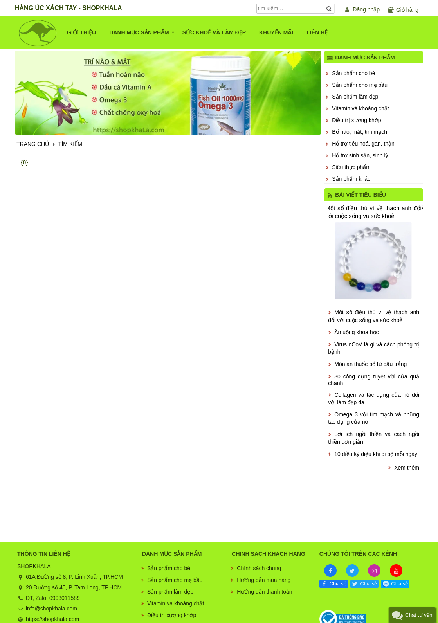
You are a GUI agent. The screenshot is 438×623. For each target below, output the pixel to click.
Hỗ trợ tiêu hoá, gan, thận (363, 143)
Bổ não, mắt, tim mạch (359, 132)
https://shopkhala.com (52, 619)
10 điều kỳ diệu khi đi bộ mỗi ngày (375, 454)
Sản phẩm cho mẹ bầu (360, 85)
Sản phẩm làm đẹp (355, 97)
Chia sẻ (338, 584)
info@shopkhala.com (51, 608)
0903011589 (64, 598)
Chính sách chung (259, 568)
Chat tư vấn (418, 615)
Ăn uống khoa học (356, 332)
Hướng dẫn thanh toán (264, 592)
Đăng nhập (366, 9)
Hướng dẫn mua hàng (263, 580)
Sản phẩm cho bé (353, 73)
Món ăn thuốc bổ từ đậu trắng (370, 364)
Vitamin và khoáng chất (360, 108)
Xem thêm (406, 468)
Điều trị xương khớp (356, 120)
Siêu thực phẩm (351, 167)
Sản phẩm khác (351, 179)
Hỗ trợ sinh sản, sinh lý (360, 155)
